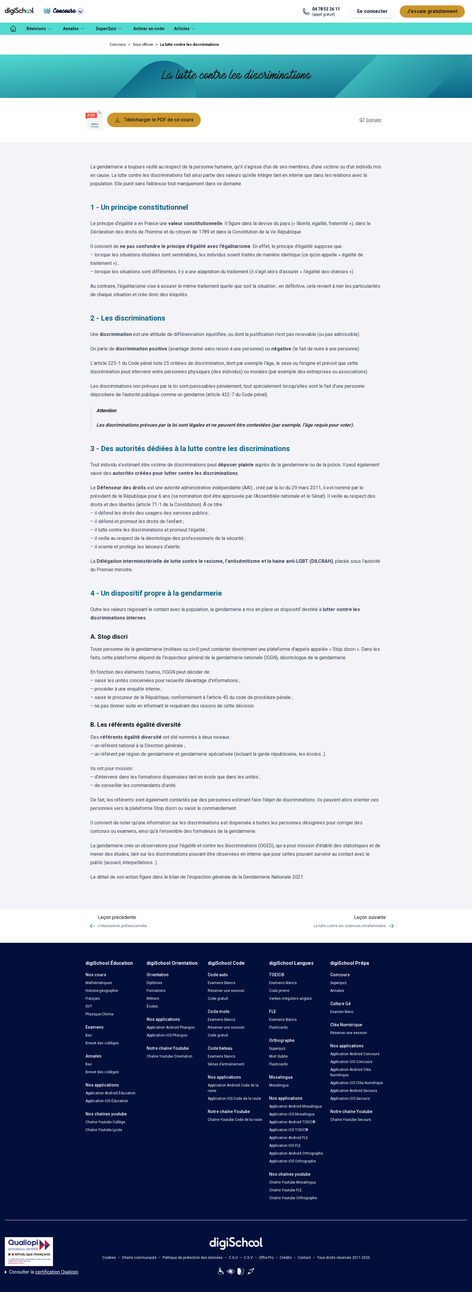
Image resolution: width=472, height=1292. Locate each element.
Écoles (152, 1006)
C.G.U (233, 1258)
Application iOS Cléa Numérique (356, 1083)
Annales (337, 991)
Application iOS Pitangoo (167, 1035)
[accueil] (13, 29)
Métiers (153, 998)
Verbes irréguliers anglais (290, 998)
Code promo (279, 991)
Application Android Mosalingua (295, 1106)
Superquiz (277, 1048)
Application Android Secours (353, 1091)
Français (92, 998)
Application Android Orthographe (296, 1153)
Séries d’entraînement (226, 1064)
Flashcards (278, 1027)
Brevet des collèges (102, 1043)
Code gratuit (218, 998)
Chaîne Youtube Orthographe (293, 1198)
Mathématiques (98, 983)
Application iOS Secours (350, 1098)
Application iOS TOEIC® (288, 1130)
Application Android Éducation (110, 1093)
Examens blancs (221, 983)
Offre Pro (266, 1258)
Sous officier (143, 44)
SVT (88, 1006)
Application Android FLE (288, 1138)
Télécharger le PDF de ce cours (154, 120)
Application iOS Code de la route (234, 1098)
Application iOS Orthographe (292, 1161)
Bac (88, 1035)
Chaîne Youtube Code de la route (235, 1120)
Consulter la (41, 1272)
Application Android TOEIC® (292, 1122)
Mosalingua (279, 1085)
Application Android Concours (355, 1054)
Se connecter (372, 11)
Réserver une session (226, 991)
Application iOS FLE (285, 1145)
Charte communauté (139, 1258)
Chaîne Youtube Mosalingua (292, 1182)
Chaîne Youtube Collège (105, 1122)
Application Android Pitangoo (170, 1027)
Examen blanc (342, 1012)
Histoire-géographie (101, 991)
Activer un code (148, 28)
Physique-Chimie (99, 1014)
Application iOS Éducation (106, 1101)
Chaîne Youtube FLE (285, 1190)
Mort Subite (278, 1056)
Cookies (109, 1258)
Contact (304, 1258)
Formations (156, 991)
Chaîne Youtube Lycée (103, 1130)
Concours (118, 44)
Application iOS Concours (351, 1062)
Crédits (286, 1258)
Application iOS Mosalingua (292, 1114)
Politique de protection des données (193, 1258)
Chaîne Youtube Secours (350, 1120)
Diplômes (154, 983)
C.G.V (248, 1258)
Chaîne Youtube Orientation (169, 1056)
